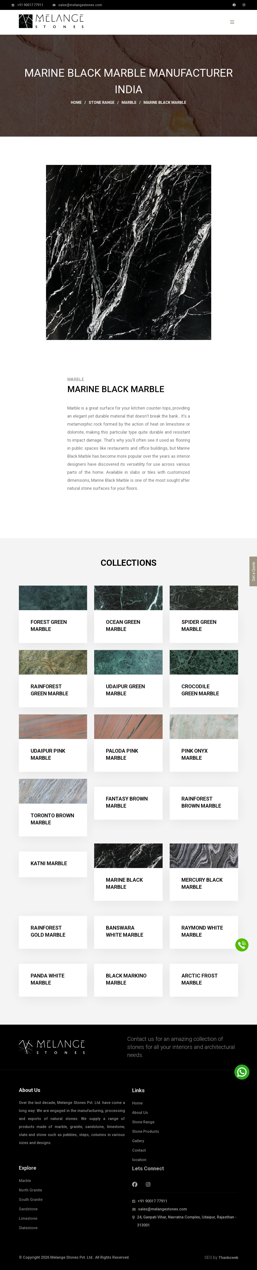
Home (76, 102)
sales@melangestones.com (80, 5)
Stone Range (101, 102)
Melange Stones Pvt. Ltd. (71, 1257)
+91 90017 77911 (30, 5)
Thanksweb (228, 1257)
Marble (129, 102)
